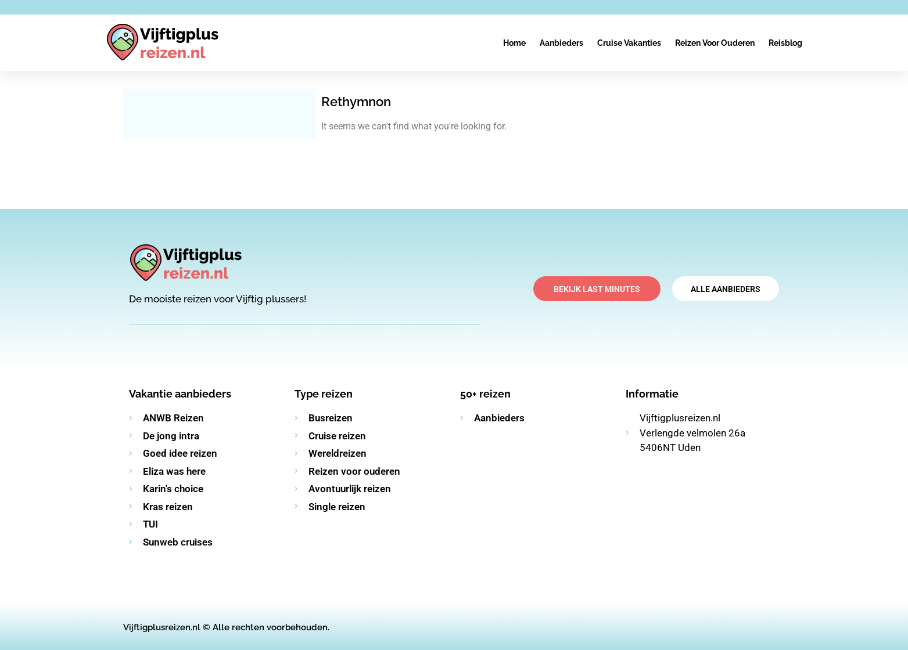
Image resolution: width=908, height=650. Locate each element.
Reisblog (785, 43)
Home (514, 43)
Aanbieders (561, 43)
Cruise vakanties (629, 43)
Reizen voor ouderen (715, 43)
